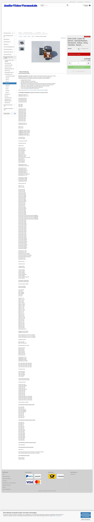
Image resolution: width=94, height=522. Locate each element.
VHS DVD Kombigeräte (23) (9, 46)
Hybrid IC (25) (7, 70)
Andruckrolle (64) (8, 63)
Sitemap (4, 487)
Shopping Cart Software (42, 490)
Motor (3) (6, 96)
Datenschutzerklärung (57, 515)
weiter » (29, 36)
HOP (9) (7, 79)
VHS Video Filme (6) (7, 54)
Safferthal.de (73, 474)
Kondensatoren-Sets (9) (9, 72)
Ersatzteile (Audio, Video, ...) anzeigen (10, 61)
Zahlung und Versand (7, 485)
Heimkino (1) (6, 44)
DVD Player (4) (6, 39)
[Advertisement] (47, 21)
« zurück (24, 36)
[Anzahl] (79, 63)
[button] (72, 2)
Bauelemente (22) (8, 66)
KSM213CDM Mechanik (40, 90)
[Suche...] (42, 5)
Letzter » (33, 36)
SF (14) (7, 88)
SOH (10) (7, 90)
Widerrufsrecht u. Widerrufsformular (9, 482)
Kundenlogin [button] (80, 1)
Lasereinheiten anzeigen (10, 76)
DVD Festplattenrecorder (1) (8, 36)
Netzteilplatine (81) (8, 97)
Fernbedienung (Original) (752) (8, 109)
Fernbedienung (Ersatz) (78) (8, 105)
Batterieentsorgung (6, 476)
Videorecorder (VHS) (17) (8, 51)
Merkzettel (87, 1)
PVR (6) (7, 86)
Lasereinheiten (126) (8, 74)
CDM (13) (7, 77)
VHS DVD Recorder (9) (8, 49)
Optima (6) (8, 85)
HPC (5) (7, 81)
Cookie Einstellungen (6, 489)
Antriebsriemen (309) (8, 65)
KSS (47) (7, 83)
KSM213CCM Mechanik (29, 90)
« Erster (20, 36)
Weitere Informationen (85, 519)
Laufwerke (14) (7, 94)
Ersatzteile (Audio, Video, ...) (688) (8, 57)
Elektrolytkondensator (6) (9, 68)
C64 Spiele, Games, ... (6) (8, 33)
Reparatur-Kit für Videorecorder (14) (8, 100)
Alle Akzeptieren (85, 513)
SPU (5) (7, 92)
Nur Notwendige (85, 516)
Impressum (5, 480)
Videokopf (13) (7, 102)
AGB (3, 474)
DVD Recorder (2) (7, 41)
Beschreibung (24, 72)
